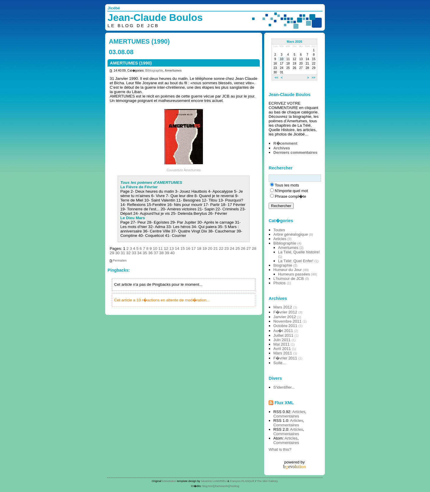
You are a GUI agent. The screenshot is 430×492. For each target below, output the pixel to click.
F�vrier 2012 (285, 312)
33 (134, 253)
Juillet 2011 (283, 335)
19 (204, 248)
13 (171, 248)
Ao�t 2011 (283, 330)
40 (172, 253)
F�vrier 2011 (285, 358)
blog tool (207, 486)
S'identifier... (284, 387)
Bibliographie (154, 70)
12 (166, 248)
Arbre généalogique (290, 234)
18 (199, 248)
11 (160, 248)
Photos (279, 283)
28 (254, 248)
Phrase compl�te (290, 196)
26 (243, 248)
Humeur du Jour (287, 270)
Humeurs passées (294, 274)
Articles (279, 239)
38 (161, 253)
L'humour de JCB (288, 278)
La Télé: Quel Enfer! (295, 261)
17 (193, 248)
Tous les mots (287, 185)
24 (232, 248)
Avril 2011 (282, 348)
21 (216, 248)
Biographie (282, 265)
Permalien (118, 260)
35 (145, 253)
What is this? (280, 449)
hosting (234, 486)
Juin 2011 (281, 340)
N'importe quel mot (291, 191)
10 (155, 248)
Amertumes (173, 70)
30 (117, 253)
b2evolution (169, 481)
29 (112, 253)
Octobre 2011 (285, 325)
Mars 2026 (294, 41)
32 (128, 253)
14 (177, 248)
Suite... (279, 363)
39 (167, 253)
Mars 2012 (282, 307)
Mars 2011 (282, 353)
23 (226, 248)
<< (276, 77)
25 (237, 248)
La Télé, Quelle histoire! (299, 252)
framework (221, 486)
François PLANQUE (242, 481)
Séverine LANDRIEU (213, 481)
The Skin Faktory (267, 481)
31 (123, 253)
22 (221, 248)
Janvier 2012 (284, 317)
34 (139, 253)
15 (182, 248)
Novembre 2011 (287, 321)
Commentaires (286, 416)
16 (188, 248)
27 (249, 248)
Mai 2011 (281, 344)
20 (210, 248)
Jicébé (114, 8)
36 (150, 253)
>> (313, 77)
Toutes (279, 230)
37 (156, 253)
